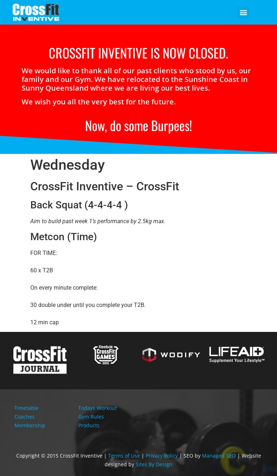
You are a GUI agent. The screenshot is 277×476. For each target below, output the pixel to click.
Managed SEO (219, 455)
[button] (243, 12)
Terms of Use (124, 455)
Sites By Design (154, 464)
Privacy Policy (162, 455)
